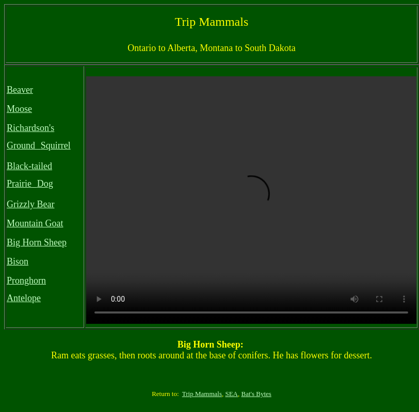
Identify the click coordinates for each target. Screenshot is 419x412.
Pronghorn (26, 280)
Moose (19, 109)
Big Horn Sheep (37, 242)
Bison (17, 261)
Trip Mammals (202, 394)
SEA (231, 394)
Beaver (20, 90)
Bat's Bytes (256, 394)
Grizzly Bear (30, 204)
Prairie (19, 183)
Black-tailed (29, 166)
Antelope (24, 298)
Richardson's (30, 128)
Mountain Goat (35, 223)
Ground (21, 145)
